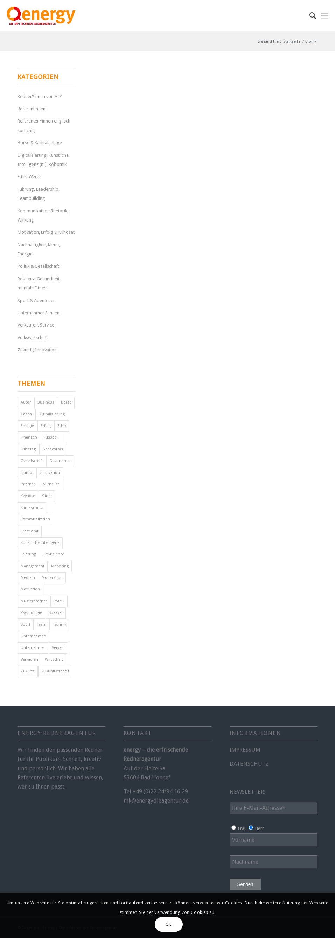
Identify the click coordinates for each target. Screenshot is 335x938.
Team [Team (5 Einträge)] (42, 624)
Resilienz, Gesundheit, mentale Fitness (39, 283)
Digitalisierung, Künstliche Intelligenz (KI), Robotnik (43, 160)
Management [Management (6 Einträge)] (32, 566)
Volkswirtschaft (33, 337)
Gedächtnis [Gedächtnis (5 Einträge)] (52, 449)
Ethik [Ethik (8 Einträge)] (61, 426)
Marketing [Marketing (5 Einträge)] (60, 566)
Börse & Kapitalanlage (40, 142)
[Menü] (324, 15)
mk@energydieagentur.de (156, 800)
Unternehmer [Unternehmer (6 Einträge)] (33, 647)
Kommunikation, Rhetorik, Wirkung (43, 215)
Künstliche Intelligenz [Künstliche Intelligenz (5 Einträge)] (40, 542)
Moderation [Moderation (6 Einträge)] (52, 577)
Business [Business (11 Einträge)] (45, 402)
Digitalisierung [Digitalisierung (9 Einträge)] (52, 414)
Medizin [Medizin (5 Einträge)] (28, 577)
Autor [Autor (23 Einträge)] (26, 402)
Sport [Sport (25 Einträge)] (25, 624)
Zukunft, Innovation (37, 349)
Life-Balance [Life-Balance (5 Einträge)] (53, 554)
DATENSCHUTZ (249, 764)
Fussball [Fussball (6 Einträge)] (51, 437)
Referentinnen (32, 108)
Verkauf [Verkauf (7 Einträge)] (58, 647)
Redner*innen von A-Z (40, 96)
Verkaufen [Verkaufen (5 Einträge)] (29, 659)
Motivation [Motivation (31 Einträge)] (30, 589)
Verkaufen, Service (36, 325)
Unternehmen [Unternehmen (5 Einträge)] (33, 636)
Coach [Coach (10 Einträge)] (26, 414)
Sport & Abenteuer (36, 300)
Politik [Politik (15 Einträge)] (59, 601)
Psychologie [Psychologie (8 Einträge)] (31, 612)
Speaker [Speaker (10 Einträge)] (56, 612)
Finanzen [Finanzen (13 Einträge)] (29, 437)
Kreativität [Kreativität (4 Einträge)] (30, 531)
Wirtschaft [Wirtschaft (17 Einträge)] (54, 659)
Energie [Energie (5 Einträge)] (27, 426)
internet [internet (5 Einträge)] (28, 484)
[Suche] (309, 15)
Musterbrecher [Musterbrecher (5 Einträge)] (34, 601)
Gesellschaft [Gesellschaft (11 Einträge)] (32, 460)
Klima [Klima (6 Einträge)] (47, 495)
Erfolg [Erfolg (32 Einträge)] (46, 426)
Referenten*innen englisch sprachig (44, 125)
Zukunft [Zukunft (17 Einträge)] (28, 671)
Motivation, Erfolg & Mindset (46, 232)
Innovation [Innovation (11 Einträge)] (50, 472)
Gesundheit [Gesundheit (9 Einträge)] (60, 460)
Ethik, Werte (29, 176)
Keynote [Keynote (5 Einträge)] (28, 495)
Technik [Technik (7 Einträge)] (59, 624)
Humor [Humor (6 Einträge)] (27, 472)
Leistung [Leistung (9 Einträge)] (28, 554)
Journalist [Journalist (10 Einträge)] (50, 484)
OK (169, 924)
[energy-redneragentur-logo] (41, 15)
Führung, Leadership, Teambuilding (39, 194)
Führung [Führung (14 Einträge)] (28, 449)
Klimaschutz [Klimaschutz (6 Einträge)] (32, 507)
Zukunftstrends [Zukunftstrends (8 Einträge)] (55, 671)
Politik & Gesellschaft (38, 266)
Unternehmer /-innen (39, 312)
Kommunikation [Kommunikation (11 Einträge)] (35, 519)
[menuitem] (309, 15)
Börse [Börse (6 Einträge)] (66, 402)
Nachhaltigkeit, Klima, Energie (39, 249)
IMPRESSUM (245, 750)
